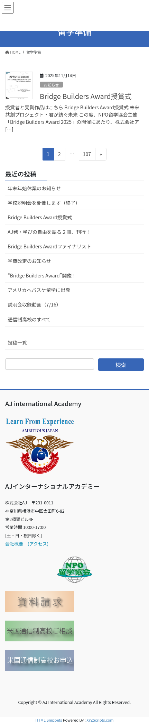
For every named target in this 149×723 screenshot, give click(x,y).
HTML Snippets (48, 720)
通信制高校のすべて (29, 319)
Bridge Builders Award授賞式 (86, 96)
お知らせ (51, 85)
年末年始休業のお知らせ (34, 188)
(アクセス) (35, 543)
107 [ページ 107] (87, 155)
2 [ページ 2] (60, 155)
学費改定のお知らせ (29, 260)
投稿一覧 (17, 342)
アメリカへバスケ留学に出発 (39, 289)
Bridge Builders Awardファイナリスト (49, 246)
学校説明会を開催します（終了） (44, 202)
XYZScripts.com (99, 720)
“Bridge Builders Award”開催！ (42, 275)
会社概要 (14, 543)
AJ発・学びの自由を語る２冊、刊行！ (49, 231)
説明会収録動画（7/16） (34, 304)
